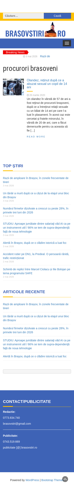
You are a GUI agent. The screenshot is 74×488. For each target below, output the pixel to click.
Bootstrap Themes (52, 480)
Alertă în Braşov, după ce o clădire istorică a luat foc (35, 242)
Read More (36, 136)
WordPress (32, 480)
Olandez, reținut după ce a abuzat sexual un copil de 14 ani (47, 83)
